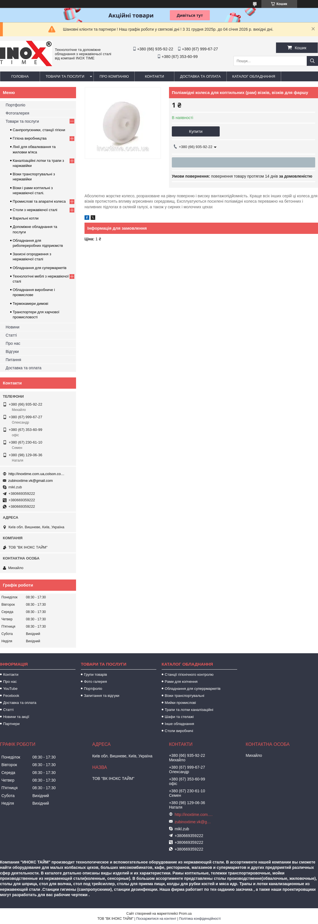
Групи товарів (95, 674)
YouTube (10, 688)
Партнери (11, 724)
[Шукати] (312, 61)
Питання (13, 359)
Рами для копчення (181, 681)
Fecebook (11, 695)
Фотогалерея (17, 113)
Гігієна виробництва (29, 138)
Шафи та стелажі (179, 717)
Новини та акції (16, 717)
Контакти (154, 76)
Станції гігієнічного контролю (189, 674)
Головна (20, 76)
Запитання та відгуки (101, 695)
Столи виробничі (179, 731)
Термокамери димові (30, 303)
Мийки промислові (180, 703)
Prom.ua (185, 914)
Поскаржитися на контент (156, 919)
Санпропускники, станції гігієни (39, 130)
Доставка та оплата (200, 76)
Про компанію (114, 76)
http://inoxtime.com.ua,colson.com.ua (36, 474)
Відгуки (12, 351)
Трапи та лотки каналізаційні (189, 710)
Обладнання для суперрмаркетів (193, 688)
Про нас (13, 343)
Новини (12, 327)
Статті (11, 335)
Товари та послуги (65, 76)
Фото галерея (95, 681)
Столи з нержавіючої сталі (35, 210)
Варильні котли (26, 218)
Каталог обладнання (253, 76)
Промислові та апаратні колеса (39, 201)
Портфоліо (15, 105)
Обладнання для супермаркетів (39, 268)
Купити (196, 131)
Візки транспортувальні (184, 695)
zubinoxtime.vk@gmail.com (30, 480)
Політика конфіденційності (200, 919)
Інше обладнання (179, 724)
